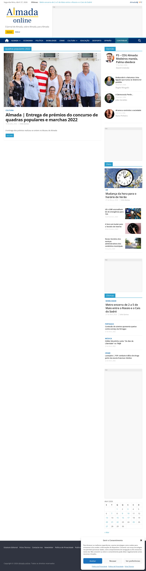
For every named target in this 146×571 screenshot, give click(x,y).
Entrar (17, 32)
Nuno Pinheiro (122, 115)
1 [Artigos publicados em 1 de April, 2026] (117, 509)
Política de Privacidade (99, 566)
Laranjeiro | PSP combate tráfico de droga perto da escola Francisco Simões (122, 356)
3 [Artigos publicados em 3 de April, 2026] (127, 509)
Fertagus (109, 324)
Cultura (71, 40)
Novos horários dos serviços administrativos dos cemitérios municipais (114, 242)
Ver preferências (133, 561)
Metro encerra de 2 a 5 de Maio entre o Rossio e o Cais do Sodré (66, 2)
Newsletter (48, 547)
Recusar (112, 561)
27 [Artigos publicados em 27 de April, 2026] (107, 526)
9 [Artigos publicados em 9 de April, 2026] (122, 513)
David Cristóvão (122, 68)
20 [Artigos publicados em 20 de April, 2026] (107, 522)
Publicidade (80, 547)
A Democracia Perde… (124, 94)
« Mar (107, 532)
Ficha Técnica (129, 566)
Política (39, 40)
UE (107, 190)
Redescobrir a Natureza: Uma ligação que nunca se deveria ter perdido (128, 79)
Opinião (107, 40)
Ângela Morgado (122, 87)
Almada (14, 40)
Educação (84, 40)
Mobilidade (51, 40)
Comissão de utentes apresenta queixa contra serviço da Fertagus (120, 327)
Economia (28, 40)
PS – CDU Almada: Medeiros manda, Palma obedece (127, 58)
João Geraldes (121, 100)
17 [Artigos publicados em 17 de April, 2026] (128, 518)
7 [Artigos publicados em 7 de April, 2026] (111, 513)
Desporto (96, 40)
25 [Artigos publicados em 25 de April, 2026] (134, 522)
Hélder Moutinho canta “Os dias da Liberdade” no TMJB (119, 342)
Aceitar (93, 561)
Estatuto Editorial (11, 547)
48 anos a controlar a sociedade (128, 110)
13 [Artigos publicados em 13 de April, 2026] (107, 518)
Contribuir (122, 40)
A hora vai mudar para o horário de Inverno (114, 225)
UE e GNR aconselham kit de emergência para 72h (114, 211)
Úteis (108, 164)
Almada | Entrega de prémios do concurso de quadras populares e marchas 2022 (52, 117)
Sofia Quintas (24, 124)
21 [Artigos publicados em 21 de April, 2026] (112, 522)
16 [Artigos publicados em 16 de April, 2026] (123, 518)
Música (108, 338)
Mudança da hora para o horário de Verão (121, 195)
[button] (141, 540)
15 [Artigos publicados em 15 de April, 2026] (118, 518)
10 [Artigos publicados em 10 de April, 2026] (128, 513)
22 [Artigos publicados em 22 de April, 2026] (118, 522)
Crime (62, 40)
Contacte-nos (37, 547)
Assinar (9, 32)
